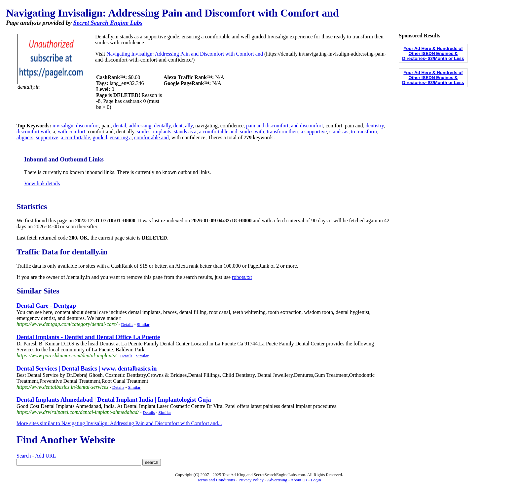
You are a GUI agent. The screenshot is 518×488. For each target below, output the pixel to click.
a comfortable (75, 137)
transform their (282, 131)
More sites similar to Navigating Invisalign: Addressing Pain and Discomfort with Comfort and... (119, 423)
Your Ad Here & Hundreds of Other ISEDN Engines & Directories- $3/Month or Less (433, 53)
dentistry (375, 125)
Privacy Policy (251, 479)
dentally (162, 125)
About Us (299, 479)
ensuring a (120, 137)
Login (316, 479)
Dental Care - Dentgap (46, 305)
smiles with (252, 131)
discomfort (87, 125)
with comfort (71, 131)
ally (189, 125)
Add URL (45, 456)
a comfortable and (218, 131)
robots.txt (242, 277)
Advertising (277, 479)
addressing (140, 125)
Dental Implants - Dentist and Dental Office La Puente (88, 336)
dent (178, 125)
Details (127, 324)
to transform (364, 131)
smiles (143, 131)
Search (24, 456)
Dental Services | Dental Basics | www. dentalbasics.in (87, 368)
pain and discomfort (267, 125)
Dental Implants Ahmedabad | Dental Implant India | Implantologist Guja (114, 399)
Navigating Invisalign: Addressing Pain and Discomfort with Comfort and (184, 54)
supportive (47, 137)
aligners (25, 137)
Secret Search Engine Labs (107, 22)
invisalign (63, 125)
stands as (338, 131)
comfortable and (151, 137)
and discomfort (307, 125)
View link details (42, 183)
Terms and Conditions (216, 479)
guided (100, 137)
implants (162, 131)
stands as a (185, 131)
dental (119, 125)
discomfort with (33, 131)
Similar (143, 324)
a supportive (314, 131)
